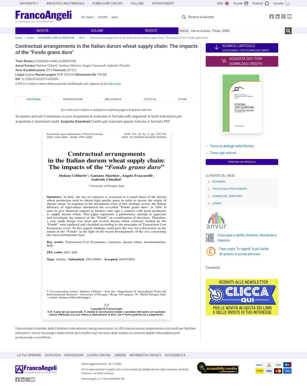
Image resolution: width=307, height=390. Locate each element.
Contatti (102, 17)
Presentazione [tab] (73, 99)
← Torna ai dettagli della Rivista (229, 146)
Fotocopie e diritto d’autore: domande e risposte (247, 237)
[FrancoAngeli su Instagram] (283, 17)
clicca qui (114, 83)
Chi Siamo (87, 17)
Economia (219, 181)
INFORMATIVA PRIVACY (146, 355)
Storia (217, 203)
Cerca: (184, 31)
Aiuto (114, 17)
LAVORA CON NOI (99, 355)
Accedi (237, 3)
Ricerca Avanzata (201, 17)
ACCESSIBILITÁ (175, 355)
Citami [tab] (182, 99)
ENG (220, 3)
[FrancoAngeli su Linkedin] (277, 17)
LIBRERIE (120, 355)
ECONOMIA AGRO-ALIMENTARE (56, 37)
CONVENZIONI (73, 355)
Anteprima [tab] (33, 99)
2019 (82, 37)
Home (18, 37)
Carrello (278, 3)
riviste (30, 37)
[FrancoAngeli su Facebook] (271, 17)
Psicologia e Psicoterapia (230, 188)
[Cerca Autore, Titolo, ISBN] (237, 30)
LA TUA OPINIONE (29, 355)
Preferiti (258, 3)
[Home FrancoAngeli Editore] (43, 17)
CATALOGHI (53, 355)
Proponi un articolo (242, 161)
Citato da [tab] (150, 99)
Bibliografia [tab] (113, 99)
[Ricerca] (288, 30)
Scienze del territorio (228, 196)
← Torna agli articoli (221, 153)
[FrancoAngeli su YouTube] (289, 17)
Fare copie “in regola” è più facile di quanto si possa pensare (244, 251)
